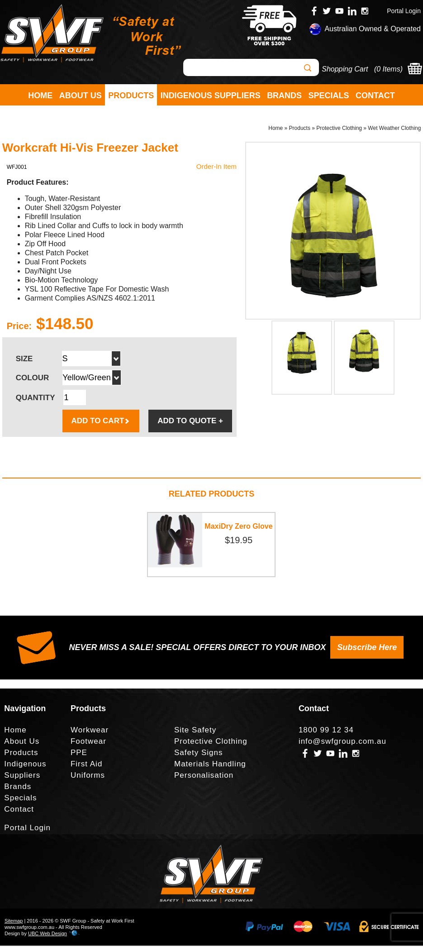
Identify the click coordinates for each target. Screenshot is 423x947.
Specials (329, 95)
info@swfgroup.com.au (342, 742)
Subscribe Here (367, 648)
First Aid (86, 765)
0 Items (388, 69)
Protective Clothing (339, 129)
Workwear (90, 731)
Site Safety (195, 731)
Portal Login (404, 10)
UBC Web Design (47, 934)
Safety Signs (198, 754)
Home (40, 95)
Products (131, 95)
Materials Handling (210, 765)
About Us (80, 95)
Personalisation (203, 776)
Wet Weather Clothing (394, 129)
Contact (375, 95)
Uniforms (88, 776)
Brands (284, 95)
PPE (79, 754)
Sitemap (14, 922)
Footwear (88, 742)
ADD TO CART (101, 422)
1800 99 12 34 (326, 731)
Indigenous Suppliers (211, 95)
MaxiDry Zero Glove (238, 527)
